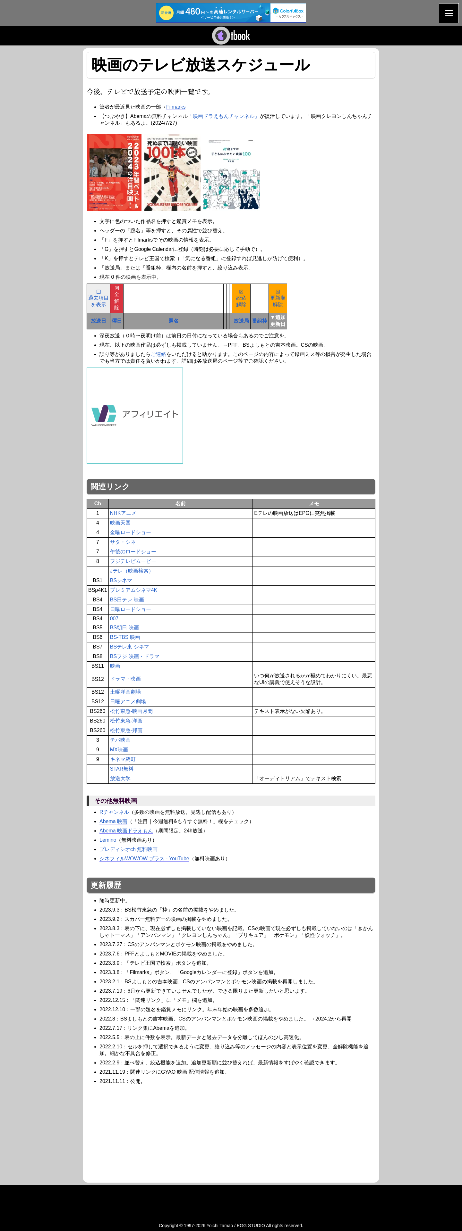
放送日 (98, 321)
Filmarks (175, 107)
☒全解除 (116, 297)
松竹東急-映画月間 (131, 711)
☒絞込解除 (241, 298)
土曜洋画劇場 (125, 692)
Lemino (107, 840)
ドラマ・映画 (125, 679)
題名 (173, 321)
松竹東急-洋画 (126, 720)
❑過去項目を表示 (98, 298)
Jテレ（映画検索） (132, 571)
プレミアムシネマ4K (134, 590)
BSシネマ (121, 580)
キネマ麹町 (123, 759)
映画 (115, 666)
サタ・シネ (123, 542)
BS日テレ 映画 (127, 599)
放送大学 (120, 778)
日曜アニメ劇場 (128, 701)
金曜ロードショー (130, 532)
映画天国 (120, 522)
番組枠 (259, 321)
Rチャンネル (114, 812)
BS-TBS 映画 (125, 637)
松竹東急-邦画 (126, 730)
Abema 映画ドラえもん (126, 830)
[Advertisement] (140, 1132)
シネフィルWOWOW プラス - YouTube (144, 858)
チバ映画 (120, 740)
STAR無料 (121, 769)
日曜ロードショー (130, 609)
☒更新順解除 (278, 298)
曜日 (117, 321)
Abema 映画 (113, 821)
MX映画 (119, 749)
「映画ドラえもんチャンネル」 (224, 116)
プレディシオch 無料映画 (128, 849)
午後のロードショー (133, 551)
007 (114, 618)
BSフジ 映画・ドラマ (134, 656)
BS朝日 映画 (124, 627)
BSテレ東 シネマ (129, 646)
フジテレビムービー (133, 561)
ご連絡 (158, 354)
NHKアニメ (123, 513)
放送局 (241, 321)
